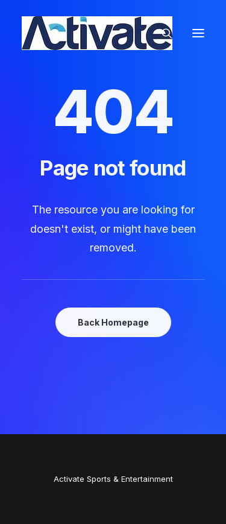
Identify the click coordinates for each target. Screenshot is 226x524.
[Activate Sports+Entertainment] (97, 33)
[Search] (161, 33)
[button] (198, 33)
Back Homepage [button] (113, 322)
